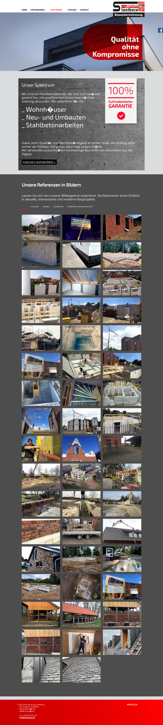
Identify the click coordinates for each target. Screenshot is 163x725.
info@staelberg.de (27, 717)
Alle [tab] (25, 207)
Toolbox (72, 10)
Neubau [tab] (46, 207)
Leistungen (56, 10)
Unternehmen (38, 10)
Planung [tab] (35, 207)
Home (24, 10)
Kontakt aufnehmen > (39, 162)
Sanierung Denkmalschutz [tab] (80, 207)
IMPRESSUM (132, 704)
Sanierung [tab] (59, 207)
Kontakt (84, 10)
